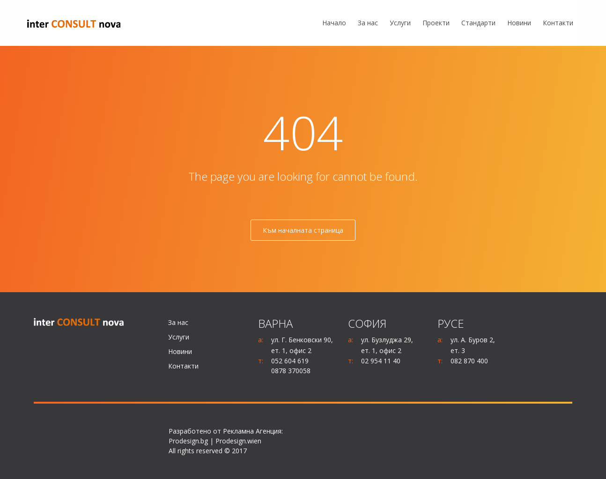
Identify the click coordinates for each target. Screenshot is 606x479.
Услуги (400, 22)
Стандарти (478, 22)
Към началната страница (303, 230)
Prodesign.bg (188, 440)
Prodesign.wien (238, 440)
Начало (334, 22)
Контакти (558, 22)
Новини (519, 22)
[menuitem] (334, 23)
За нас (368, 22)
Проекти (436, 22)
